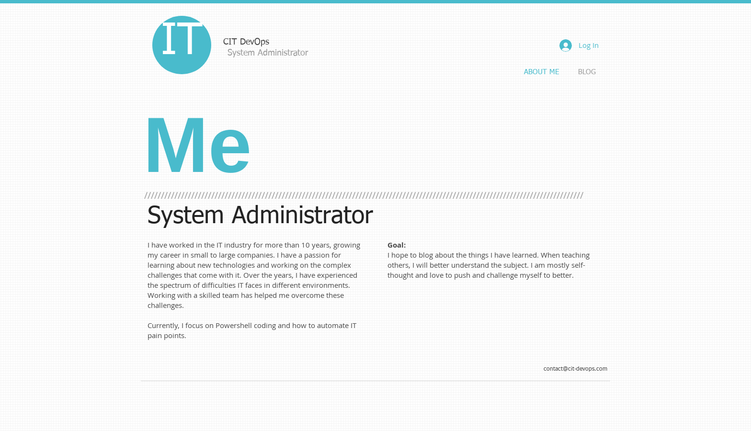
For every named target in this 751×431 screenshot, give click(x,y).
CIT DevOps (246, 42)
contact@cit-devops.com (575, 369)
